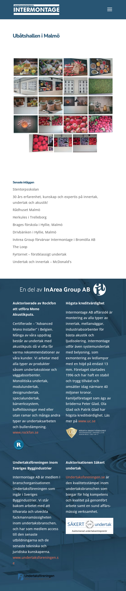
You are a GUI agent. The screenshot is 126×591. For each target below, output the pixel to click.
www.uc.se (87, 421)
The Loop (20, 246)
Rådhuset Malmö (26, 209)
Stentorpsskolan (26, 189)
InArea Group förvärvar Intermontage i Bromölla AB (54, 239)
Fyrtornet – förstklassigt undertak (39, 254)
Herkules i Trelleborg (30, 217)
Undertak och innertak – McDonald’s (42, 261)
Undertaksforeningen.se (85, 477)
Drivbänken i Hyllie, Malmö (34, 232)
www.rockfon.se (25, 432)
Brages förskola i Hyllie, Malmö (37, 224)
